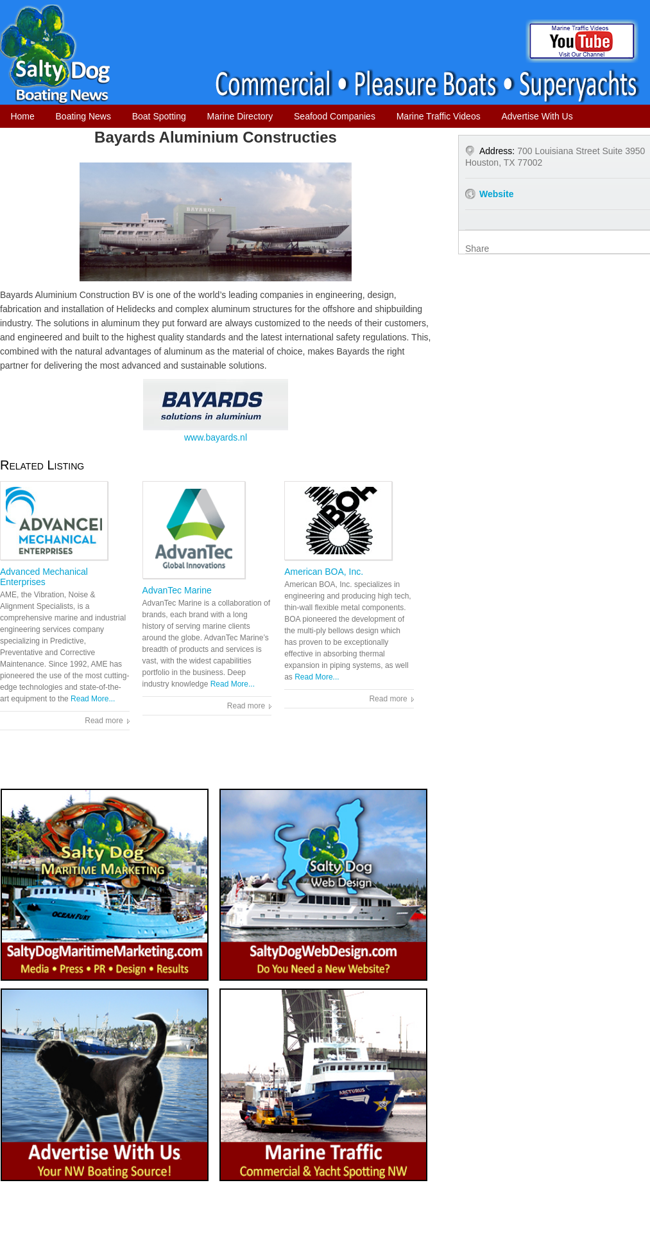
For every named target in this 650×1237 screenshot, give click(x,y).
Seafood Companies (334, 116)
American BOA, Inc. (323, 571)
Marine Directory (240, 116)
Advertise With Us (536, 116)
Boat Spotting (159, 116)
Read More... (93, 698)
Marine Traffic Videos (439, 116)
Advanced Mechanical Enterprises (44, 576)
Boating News (83, 116)
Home (22, 116)
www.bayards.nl (215, 411)
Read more (104, 720)
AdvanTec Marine (177, 590)
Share (477, 248)
